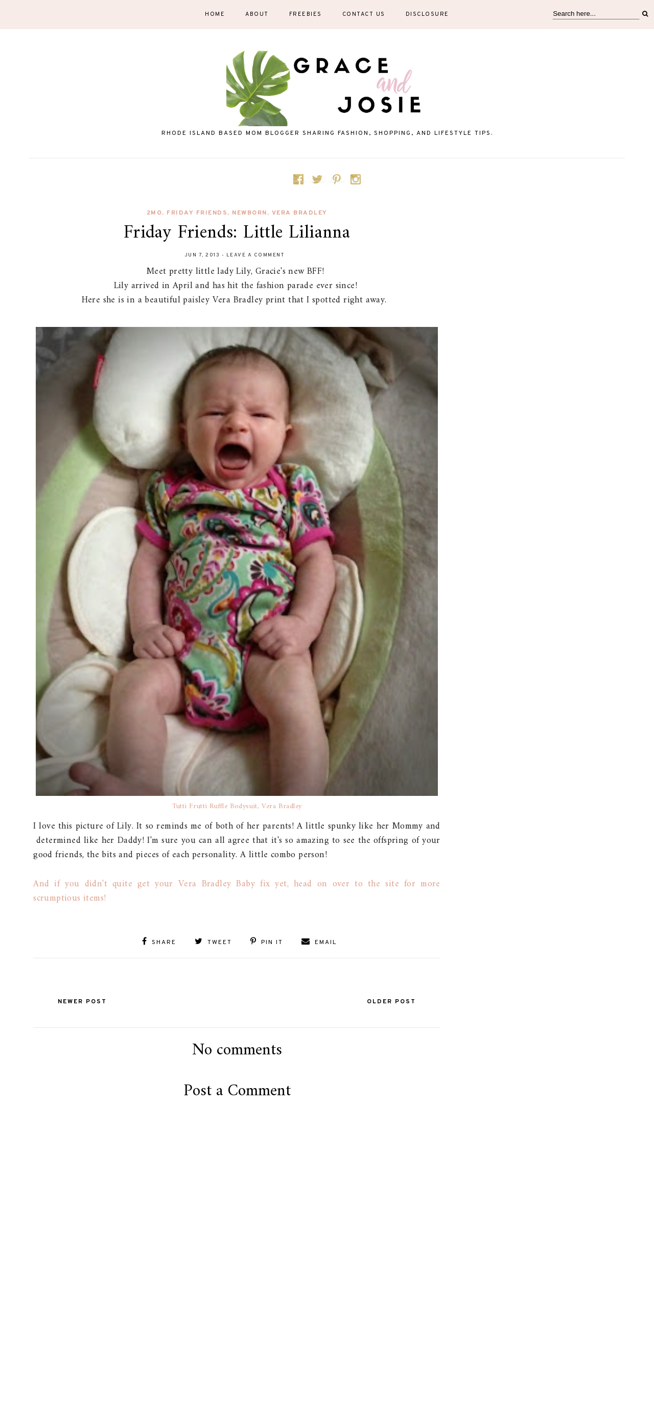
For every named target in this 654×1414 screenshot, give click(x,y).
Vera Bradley (300, 213)
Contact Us (363, 14)
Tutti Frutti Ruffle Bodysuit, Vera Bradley (237, 806)
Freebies (305, 14)
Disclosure (427, 14)
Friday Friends (197, 213)
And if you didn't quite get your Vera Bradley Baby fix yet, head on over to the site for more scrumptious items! (236, 891)
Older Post (391, 1002)
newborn (249, 213)
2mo (154, 213)
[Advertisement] (237, 1359)
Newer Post (82, 1002)
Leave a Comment (255, 255)
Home (215, 14)
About (257, 14)
